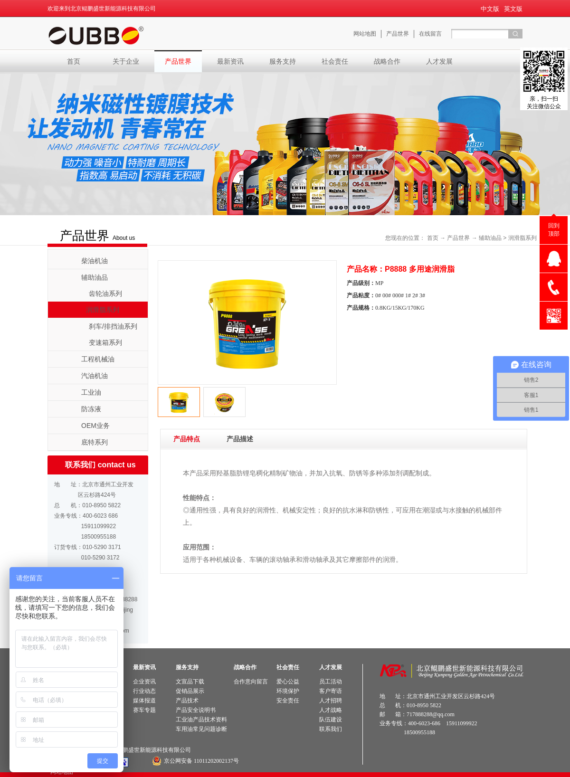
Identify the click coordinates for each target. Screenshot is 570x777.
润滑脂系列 (522, 238)
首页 (73, 61)
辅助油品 (490, 238)
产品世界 (458, 238)
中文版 (490, 8)
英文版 (513, 8)
